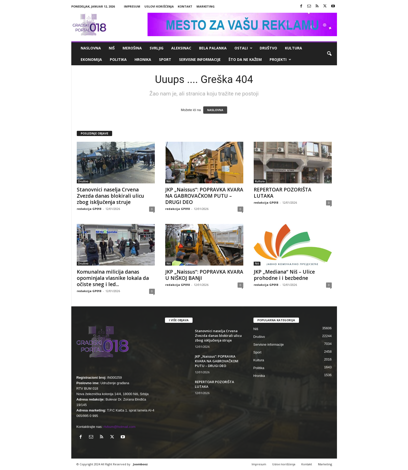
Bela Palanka (213, 48)
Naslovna (91, 48)
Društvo (268, 48)
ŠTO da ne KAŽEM (245, 59)
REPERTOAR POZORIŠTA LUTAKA (282, 192)
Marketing (205, 6)
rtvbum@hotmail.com (120, 427)
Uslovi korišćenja (159, 6)
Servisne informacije (200, 59)
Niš (112, 48)
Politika (118, 59)
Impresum (132, 6)
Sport (165, 59)
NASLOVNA (215, 110)
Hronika (143, 59)
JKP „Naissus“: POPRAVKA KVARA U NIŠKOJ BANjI (204, 274)
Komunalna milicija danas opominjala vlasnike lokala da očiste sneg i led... (113, 278)
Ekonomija (91, 59)
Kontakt (185, 6)
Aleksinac (181, 48)
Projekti (280, 59)
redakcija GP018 (89, 209)
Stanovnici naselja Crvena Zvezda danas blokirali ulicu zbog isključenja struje (110, 195)
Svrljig (156, 48)
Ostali (243, 48)
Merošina (132, 48)
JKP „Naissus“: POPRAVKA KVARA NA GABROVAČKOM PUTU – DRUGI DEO (204, 195)
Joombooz (140, 464)
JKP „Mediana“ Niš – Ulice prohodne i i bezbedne (284, 274)
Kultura (293, 48)
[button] (329, 54)
